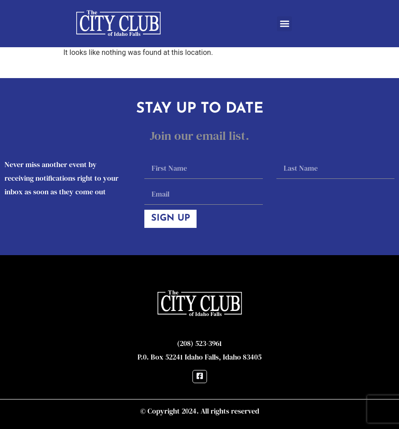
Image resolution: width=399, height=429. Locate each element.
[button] (284, 23)
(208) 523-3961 (199, 343)
